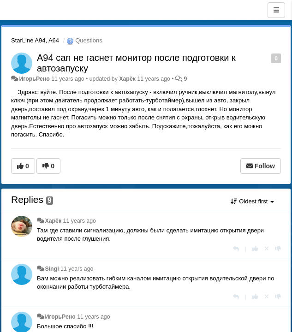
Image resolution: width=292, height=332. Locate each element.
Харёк (127, 79)
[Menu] (276, 10)
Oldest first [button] (252, 201)
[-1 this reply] (278, 248)
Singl (52, 269)
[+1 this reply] (255, 248)
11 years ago (79, 221)
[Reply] (236, 248)
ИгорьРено (34, 79)
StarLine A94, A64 (35, 40)
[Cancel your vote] (266, 248)
